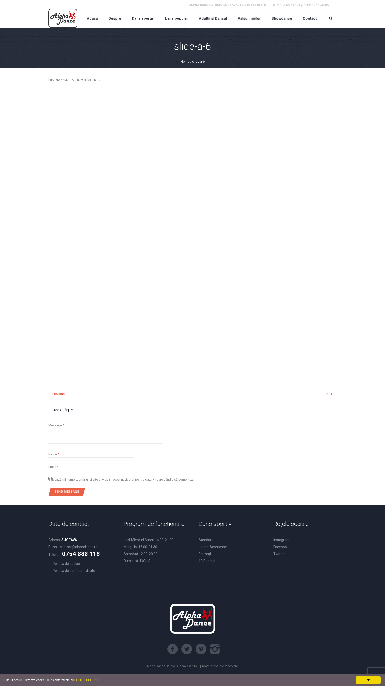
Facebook (281, 547)
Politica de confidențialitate (74, 570)
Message (56, 425)
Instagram (281, 540)
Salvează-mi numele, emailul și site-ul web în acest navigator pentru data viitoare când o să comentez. (121, 479)
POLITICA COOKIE (86, 680)
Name (53, 454)
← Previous (56, 394)
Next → (331, 394)
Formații (205, 554)
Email (53, 467)
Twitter (279, 554)
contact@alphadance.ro (307, 5)
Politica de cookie (66, 564)
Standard (206, 540)
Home (185, 61)
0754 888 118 (256, 5)
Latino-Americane (213, 547)
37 (98, 80)
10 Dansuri (207, 561)
